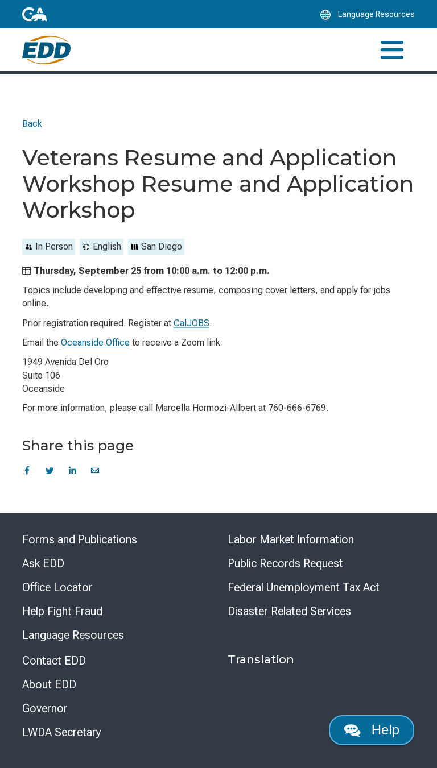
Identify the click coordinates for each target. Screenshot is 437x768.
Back (32, 123)
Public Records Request (285, 563)
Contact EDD (54, 660)
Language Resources (73, 635)
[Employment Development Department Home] (46, 50)
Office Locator (57, 587)
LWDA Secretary (61, 732)
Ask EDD (43, 563)
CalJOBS (191, 323)
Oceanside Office (95, 342)
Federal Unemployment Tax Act (304, 587)
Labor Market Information (291, 539)
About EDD (49, 684)
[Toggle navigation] (392, 49)
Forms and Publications (79, 539)
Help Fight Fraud (62, 611)
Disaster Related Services (289, 611)
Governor (45, 708)
